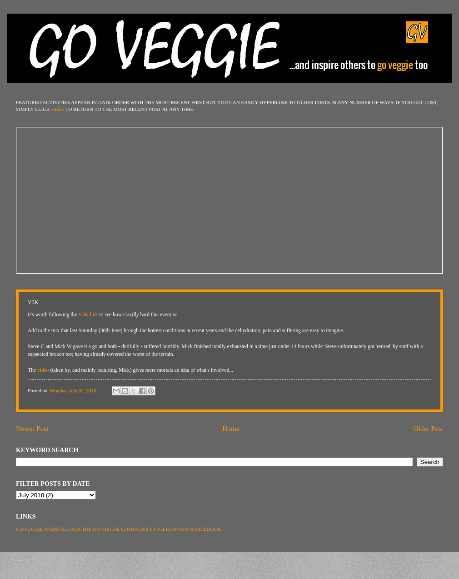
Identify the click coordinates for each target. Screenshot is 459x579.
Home (230, 428)
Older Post (428, 428)
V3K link (88, 315)
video (43, 370)
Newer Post (32, 428)
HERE (58, 109)
